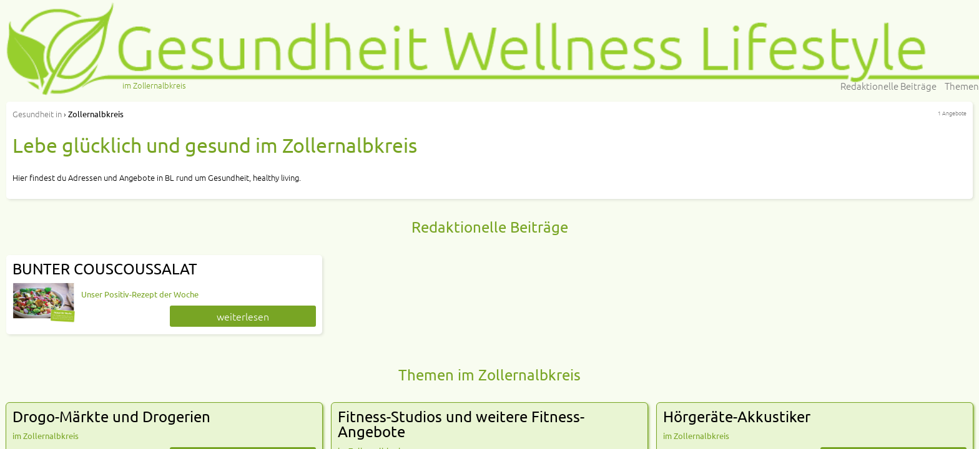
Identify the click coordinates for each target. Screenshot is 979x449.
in (37, 114)
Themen (962, 85)
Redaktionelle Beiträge (888, 85)
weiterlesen (243, 316)
